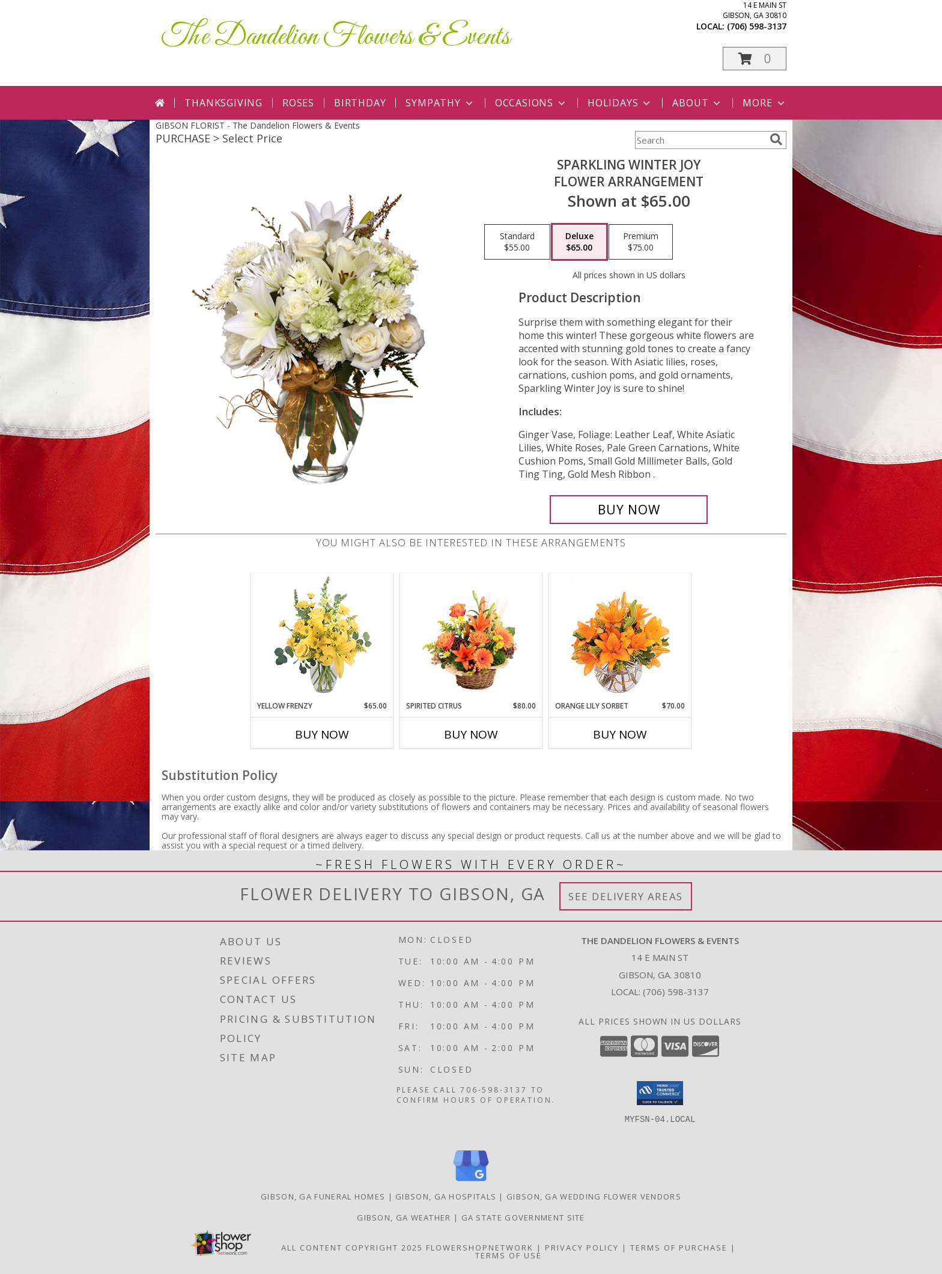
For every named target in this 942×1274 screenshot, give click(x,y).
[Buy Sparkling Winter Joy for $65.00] (629, 509)
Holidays (620, 102)
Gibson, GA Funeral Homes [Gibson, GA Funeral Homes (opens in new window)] (323, 1196)
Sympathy (440, 102)
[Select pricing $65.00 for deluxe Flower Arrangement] (579, 242)
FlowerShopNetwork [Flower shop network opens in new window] (479, 1247)
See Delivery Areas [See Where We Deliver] (625, 896)
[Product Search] (700, 140)
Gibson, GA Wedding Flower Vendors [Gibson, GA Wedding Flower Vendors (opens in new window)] (593, 1196)
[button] (754, 58)
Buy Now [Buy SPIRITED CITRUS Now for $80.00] (471, 734)
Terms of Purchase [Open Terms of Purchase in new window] (679, 1247)
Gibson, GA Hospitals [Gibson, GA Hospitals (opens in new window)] (445, 1196)
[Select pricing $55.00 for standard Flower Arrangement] (517, 242)
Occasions (531, 102)
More (764, 102)
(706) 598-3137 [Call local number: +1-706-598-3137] (756, 26)
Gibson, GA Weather (404, 1217)
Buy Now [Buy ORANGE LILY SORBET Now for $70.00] (620, 734)
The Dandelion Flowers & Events (336, 37)
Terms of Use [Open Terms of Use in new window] (508, 1255)
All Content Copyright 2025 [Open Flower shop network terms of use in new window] (352, 1247)
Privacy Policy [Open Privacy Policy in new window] (582, 1247)
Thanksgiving (223, 102)
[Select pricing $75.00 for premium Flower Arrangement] (640, 242)
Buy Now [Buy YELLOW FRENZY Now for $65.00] (322, 734)
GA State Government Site (523, 1217)
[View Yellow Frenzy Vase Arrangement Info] (322, 637)
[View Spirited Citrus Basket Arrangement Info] (471, 637)
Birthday (360, 102)
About (697, 102)
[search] (776, 139)
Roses (298, 102)
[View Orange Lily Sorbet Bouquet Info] (620, 637)
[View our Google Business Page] (471, 1181)
